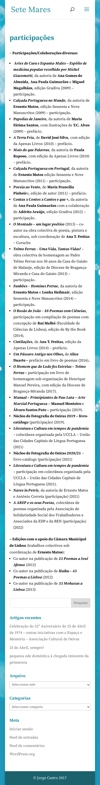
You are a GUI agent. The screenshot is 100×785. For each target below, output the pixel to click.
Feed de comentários (27, 745)
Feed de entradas (24, 737)
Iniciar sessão (21, 729)
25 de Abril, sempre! (27, 647)
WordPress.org (22, 754)
